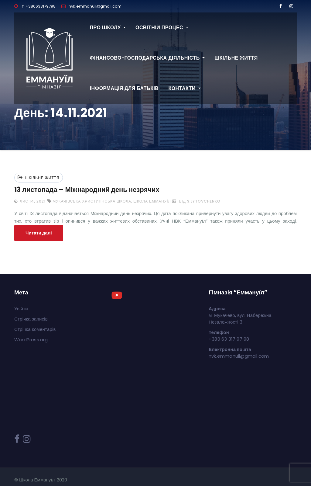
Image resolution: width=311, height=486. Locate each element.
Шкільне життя (236, 57)
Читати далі (39, 233)
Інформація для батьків (124, 88)
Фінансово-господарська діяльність (147, 57)
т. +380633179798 (35, 6)
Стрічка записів (31, 319)
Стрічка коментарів (35, 329)
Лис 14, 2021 (32, 201)
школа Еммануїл (152, 201)
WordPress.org (31, 339)
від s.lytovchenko (196, 201)
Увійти (21, 308)
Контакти (184, 88)
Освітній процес (161, 27)
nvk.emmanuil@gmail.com (91, 6)
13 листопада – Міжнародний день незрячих (86, 189)
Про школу (108, 27)
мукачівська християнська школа (92, 201)
